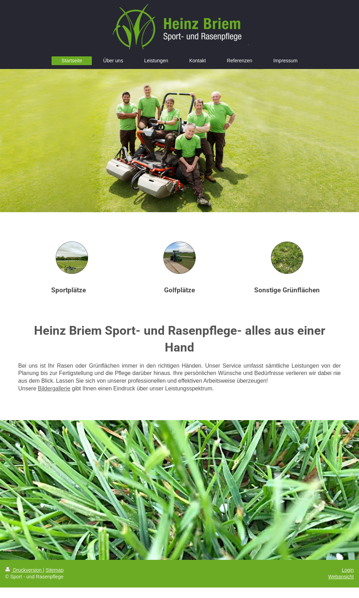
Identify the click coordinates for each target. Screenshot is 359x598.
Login (348, 570)
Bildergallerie (54, 388)
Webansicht (341, 576)
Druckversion (24, 570)
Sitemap (54, 570)
